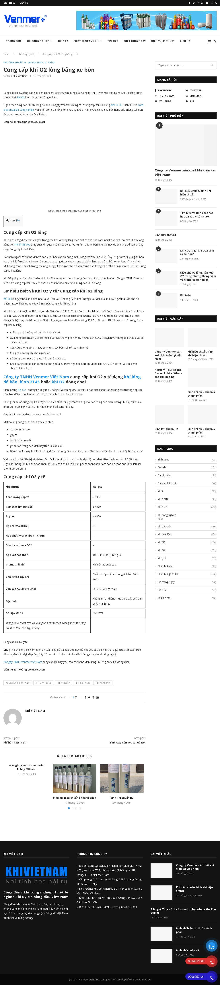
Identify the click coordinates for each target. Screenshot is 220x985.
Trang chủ (13, 41)
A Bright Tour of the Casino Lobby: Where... (27, 767)
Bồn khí (186, 467)
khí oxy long (103, 683)
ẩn (18, 220)
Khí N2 (186, 542)
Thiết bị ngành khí (86, 41)
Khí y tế (62, 41)
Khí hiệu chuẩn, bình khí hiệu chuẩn (195, 192)
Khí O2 (51, 62)
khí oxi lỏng (83, 683)
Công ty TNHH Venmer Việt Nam (36, 376)
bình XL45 (30, 381)
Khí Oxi (7, 298)
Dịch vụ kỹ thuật (186, 483)
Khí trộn (185, 295)
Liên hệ (24, 2)
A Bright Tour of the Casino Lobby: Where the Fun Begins (168, 373)
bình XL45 (116, 105)
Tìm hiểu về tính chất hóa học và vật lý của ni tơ (196, 214)
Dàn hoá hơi (186, 475)
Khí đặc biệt (186, 526)
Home (6, 54)
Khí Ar (186, 491)
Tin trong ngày (135, 41)
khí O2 (20, 97)
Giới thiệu (9, 2)
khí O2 (57, 381)
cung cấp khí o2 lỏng (18, 683)
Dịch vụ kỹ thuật (163, 41)
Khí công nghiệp (37, 41)
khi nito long (43, 683)
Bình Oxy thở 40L (166, 235)
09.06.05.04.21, (101, 907)
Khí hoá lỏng (35, 62)
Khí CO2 (186, 507)
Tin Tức (112, 41)
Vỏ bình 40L (186, 598)
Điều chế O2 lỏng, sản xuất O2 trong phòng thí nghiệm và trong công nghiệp (198, 276)
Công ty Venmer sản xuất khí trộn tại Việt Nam (185, 172)
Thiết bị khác (186, 566)
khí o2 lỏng (63, 683)
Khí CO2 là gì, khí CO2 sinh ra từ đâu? (197, 252)
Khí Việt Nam (20, 76)
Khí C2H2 (186, 499)
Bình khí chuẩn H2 (121, 797)
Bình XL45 (186, 459)
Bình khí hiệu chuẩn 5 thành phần (74, 797)
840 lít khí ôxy (22, 244)
